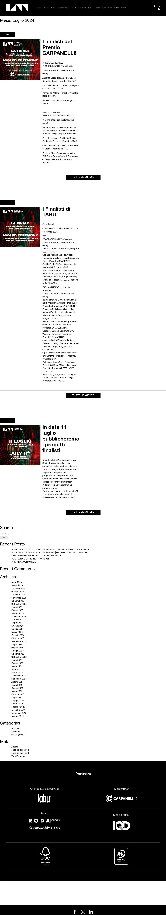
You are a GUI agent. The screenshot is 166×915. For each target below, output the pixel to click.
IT (154, 6)
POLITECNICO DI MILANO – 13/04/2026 (30, 559)
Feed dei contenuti (20, 750)
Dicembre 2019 (18, 710)
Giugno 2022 (17, 664)
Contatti (123, 8)
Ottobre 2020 (17, 695)
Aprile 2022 (16, 670)
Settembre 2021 (19, 679)
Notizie (116, 8)
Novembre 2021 (18, 676)
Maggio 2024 (17, 629)
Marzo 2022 (17, 673)
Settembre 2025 (19, 604)
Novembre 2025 (18, 598)
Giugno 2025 (17, 611)
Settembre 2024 (19, 620)
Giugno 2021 (17, 688)
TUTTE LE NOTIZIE (83, 177)
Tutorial (90, 8)
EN (158, 6)
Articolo (15, 729)
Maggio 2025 (17, 614)
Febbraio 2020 (18, 707)
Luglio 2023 (16, 645)
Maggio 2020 (17, 701)
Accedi (14, 747)
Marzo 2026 (17, 586)
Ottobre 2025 (17, 601)
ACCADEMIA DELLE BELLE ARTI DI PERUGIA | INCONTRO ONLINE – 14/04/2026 (49, 553)
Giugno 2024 (17, 626)
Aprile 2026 (16, 583)
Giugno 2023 (17, 648)
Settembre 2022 (19, 657)
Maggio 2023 (17, 651)
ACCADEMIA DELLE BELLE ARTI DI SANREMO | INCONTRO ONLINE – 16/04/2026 (50, 550)
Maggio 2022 (17, 667)
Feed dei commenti (20, 753)
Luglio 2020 (16, 698)
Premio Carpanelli (63, 8)
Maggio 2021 (17, 692)
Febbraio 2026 (18, 589)
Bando (46, 8)
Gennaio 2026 (17, 592)
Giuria (53, 8)
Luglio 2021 (16, 685)
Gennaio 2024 (17, 635)
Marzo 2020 (17, 704)
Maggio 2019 (17, 716)
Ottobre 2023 (17, 639)
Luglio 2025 (16, 607)
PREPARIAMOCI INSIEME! (23, 562)
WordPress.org (18, 756)
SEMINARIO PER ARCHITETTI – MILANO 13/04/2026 (36, 556)
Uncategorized (18, 735)
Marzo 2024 (17, 632)
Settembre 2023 (19, 642)
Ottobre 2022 (17, 654)
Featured (15, 732)
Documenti (82, 8)
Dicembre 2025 (18, 595)
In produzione (107, 8)
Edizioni (97, 8)
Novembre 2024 (18, 617)
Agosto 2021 (17, 682)
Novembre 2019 (18, 713)
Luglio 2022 (16, 660)
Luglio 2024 (16, 623)
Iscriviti (74, 8)
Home (39, 8)
